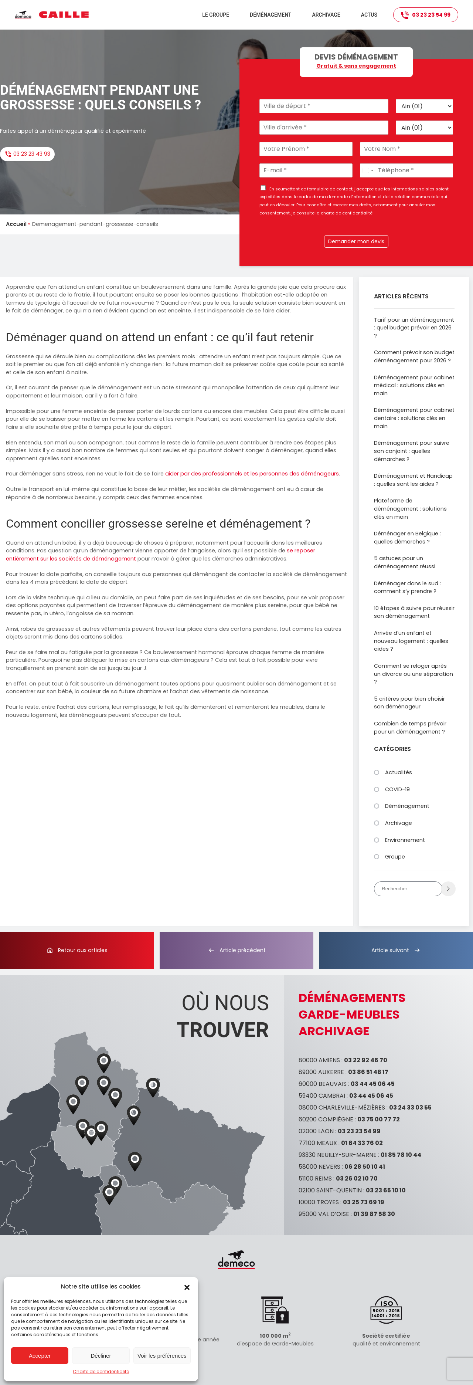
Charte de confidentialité (101, 1371)
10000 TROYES (319, 1202)
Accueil (16, 224)
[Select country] (367, 170)
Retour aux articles (77, 950)
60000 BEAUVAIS (323, 1084)
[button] (187, 1286)
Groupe (395, 856)
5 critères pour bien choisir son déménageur (409, 703)
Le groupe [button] (215, 15)
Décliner (101, 1355)
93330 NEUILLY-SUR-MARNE (338, 1155)
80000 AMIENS (319, 1060)
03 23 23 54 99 (425, 15)
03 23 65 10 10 (386, 1190)
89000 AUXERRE (321, 1072)
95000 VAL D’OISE (324, 1214)
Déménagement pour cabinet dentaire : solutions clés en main (414, 418)
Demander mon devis (356, 241)
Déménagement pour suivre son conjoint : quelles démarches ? (411, 451)
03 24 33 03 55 (410, 1107)
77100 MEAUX (318, 1143)
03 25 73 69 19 (363, 1202)
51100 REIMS (315, 1178)
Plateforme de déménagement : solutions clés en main (410, 508)
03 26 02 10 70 (357, 1178)
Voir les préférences (162, 1355)
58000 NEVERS (319, 1166)
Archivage (326, 15)
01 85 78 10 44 (401, 1155)
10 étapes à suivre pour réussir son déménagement (414, 612)
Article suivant (396, 950)
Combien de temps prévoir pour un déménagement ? (410, 727)
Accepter (40, 1355)
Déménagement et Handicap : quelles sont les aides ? (413, 480)
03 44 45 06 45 (373, 1084)
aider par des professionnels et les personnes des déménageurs (252, 473)
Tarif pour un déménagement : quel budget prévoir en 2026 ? (414, 327)
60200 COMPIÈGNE (326, 1119)
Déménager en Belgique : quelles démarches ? (407, 537)
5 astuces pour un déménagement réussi (404, 562)
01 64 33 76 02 (362, 1143)
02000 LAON (316, 1131)
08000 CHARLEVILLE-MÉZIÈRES (342, 1107)
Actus (369, 15)
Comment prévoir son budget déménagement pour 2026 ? (414, 356)
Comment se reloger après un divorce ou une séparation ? (413, 673)
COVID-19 (397, 789)
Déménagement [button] (270, 15)
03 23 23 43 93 (27, 154)
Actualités (398, 772)
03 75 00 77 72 (378, 1119)
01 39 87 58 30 (374, 1214)
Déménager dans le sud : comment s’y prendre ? (407, 587)
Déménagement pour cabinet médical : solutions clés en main (414, 385)
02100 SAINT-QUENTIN (330, 1190)
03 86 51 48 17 (368, 1072)
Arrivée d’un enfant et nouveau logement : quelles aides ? (411, 641)
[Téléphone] (406, 170)
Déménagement (407, 806)
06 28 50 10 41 (364, 1166)
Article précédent (237, 950)
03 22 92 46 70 (365, 1060)
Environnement (405, 840)
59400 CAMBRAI (322, 1095)
